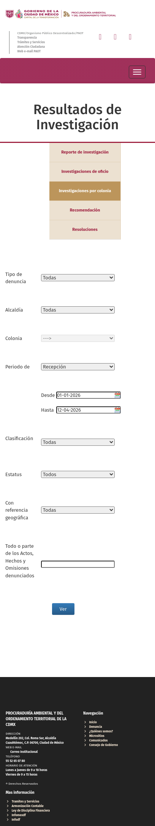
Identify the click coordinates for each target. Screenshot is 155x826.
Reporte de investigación (85, 152)
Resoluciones (85, 229)
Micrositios (93, 736)
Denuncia (92, 727)
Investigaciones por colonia (85, 190)
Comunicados (95, 740)
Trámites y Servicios (31, 42)
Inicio (90, 722)
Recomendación (85, 210)
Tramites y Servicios (22, 801)
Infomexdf (16, 815)
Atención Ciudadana (31, 47)
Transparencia (26, 37)
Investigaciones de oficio (85, 171)
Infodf (13, 819)
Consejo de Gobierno (100, 745)
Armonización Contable (25, 806)
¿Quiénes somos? (98, 731)
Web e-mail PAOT (29, 51)
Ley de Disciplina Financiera (28, 810)
